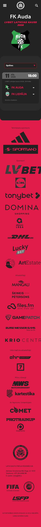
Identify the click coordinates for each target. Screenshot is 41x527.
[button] (20, 65)
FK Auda (17, 87)
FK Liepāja (19, 94)
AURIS (26, 516)
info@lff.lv (17, 476)
